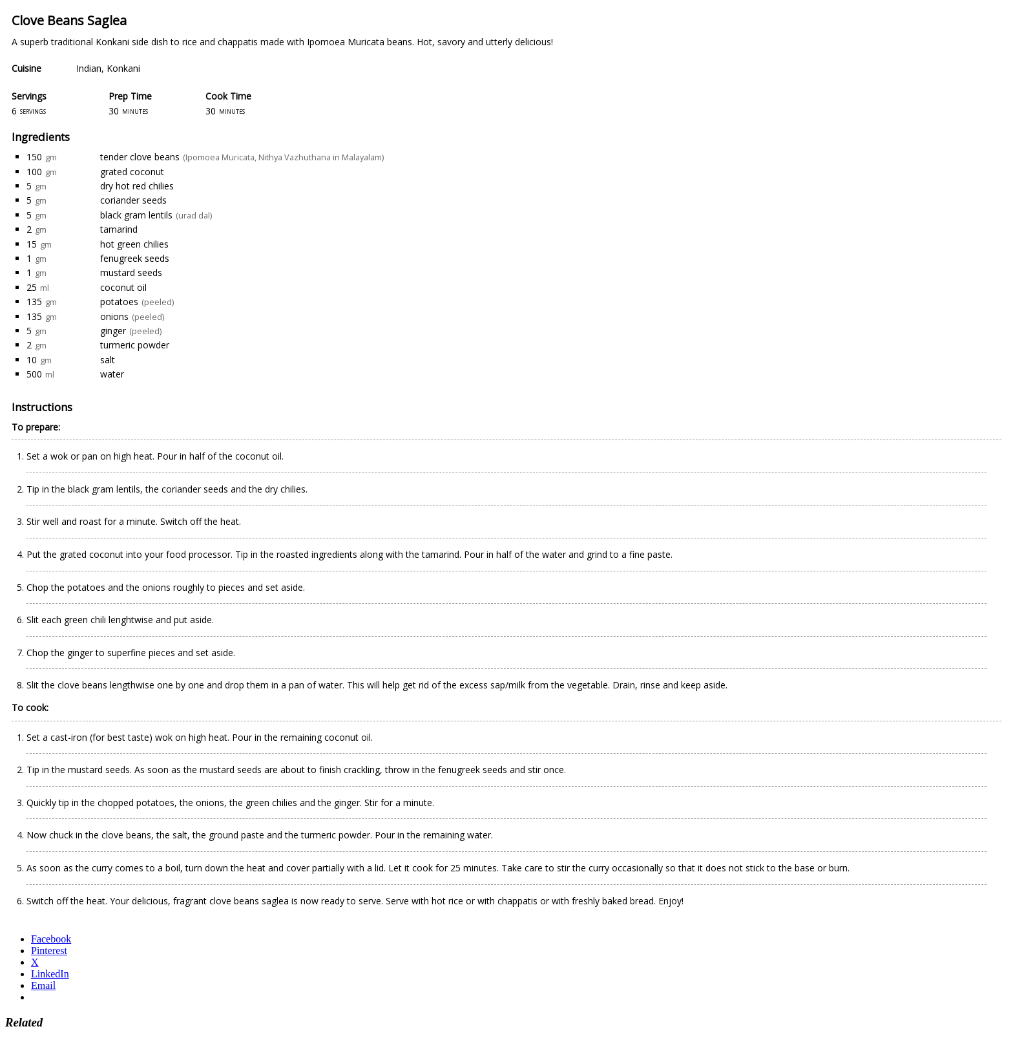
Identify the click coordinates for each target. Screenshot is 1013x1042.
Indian (88, 68)
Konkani (123, 68)
